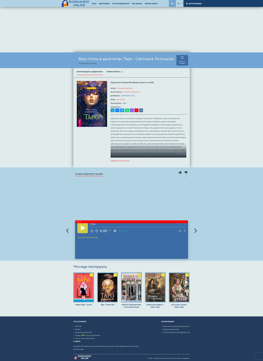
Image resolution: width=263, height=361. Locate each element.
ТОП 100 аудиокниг (121, 3)
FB (117, 110)
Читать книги (151, 3)
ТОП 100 (78, 326)
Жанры (78, 329)
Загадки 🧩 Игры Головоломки (87, 335)
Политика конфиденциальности (176, 326)
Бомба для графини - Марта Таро (155, 305)
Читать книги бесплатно (85, 338)
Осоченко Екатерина (131, 92)
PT (136, 110)
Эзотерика (133, 82)
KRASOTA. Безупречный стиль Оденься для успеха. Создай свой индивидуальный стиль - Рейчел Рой (131, 305)
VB (132, 110)
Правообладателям (171, 329)
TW (122, 110)
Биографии (104, 3)
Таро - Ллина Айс (107, 304)
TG (112, 110)
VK (141, 110)
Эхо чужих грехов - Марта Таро (179, 305)
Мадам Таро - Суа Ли (83, 304)
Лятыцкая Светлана (125, 88)
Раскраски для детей (83, 332)
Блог (94, 3)
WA (127, 110)
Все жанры (137, 3)
